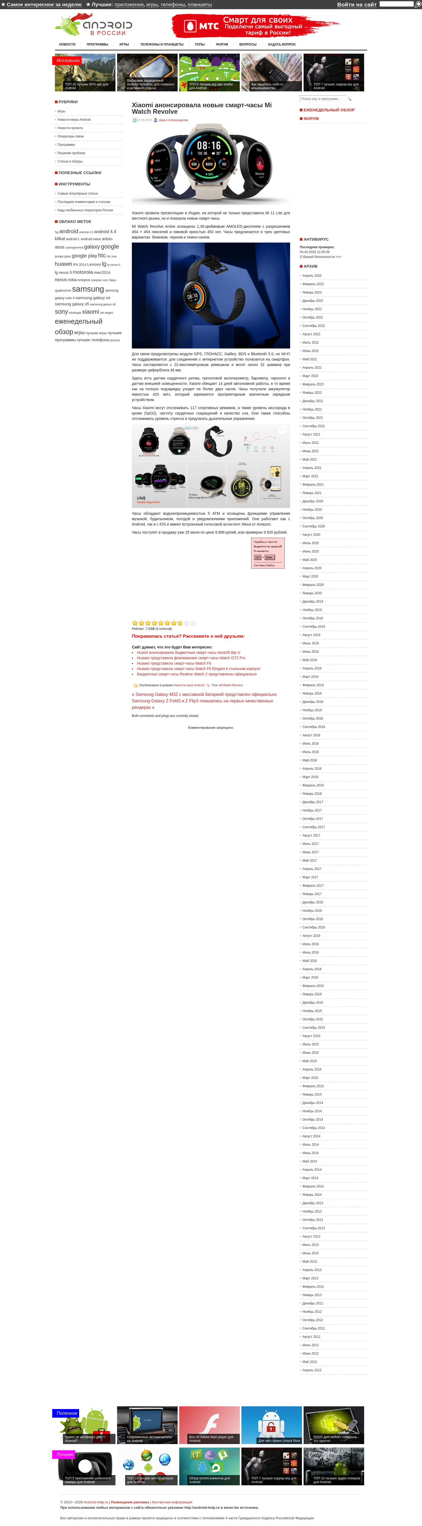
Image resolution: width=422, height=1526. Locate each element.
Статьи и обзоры (70, 161)
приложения (129, 4)
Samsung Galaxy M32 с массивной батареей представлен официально (206, 694)
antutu (107, 239)
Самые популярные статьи (78, 193)
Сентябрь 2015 (314, 1028)
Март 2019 (310, 677)
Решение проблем (71, 153)
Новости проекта (70, 128)
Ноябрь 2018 (312, 710)
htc (102, 255)
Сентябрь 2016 (314, 927)
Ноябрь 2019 (312, 610)
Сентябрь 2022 (314, 326)
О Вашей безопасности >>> (320, 257)
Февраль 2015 (313, 1086)
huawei (63, 264)
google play (84, 255)
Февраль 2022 (313, 384)
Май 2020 (310, 560)
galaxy (92, 247)
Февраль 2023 (313, 284)
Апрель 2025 (312, 276)
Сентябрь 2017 (314, 827)
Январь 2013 (312, 1295)
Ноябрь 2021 (312, 409)
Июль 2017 (311, 844)
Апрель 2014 (312, 1170)
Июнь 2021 (311, 451)
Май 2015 (310, 1061)
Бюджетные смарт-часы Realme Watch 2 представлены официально (197, 674)
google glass (63, 256)
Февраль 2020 (313, 585)
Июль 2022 (311, 342)
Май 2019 (310, 660)
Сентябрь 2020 (314, 526)
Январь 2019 (312, 693)
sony (61, 311)
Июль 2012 (311, 1345)
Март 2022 (310, 376)
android (68, 231)
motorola (83, 272)
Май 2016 (310, 961)
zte (102, 312)
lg (104, 264)
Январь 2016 (312, 994)
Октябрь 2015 (313, 1019)
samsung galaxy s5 (72, 304)
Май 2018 (310, 760)
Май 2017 (310, 860)
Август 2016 (311, 936)
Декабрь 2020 (313, 501)
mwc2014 (102, 272)
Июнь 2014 (311, 1153)
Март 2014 (310, 1178)
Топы (200, 44)
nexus (61, 279)
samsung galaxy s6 (102, 304)
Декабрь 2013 (313, 1203)
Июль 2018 (311, 743)
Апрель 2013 (312, 1270)
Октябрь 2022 (313, 317)
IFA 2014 (79, 265)
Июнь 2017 (311, 852)
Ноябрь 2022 (312, 309)
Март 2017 (310, 877)
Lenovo (94, 264)
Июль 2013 (311, 1245)
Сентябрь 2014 (314, 1128)
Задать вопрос (282, 44)
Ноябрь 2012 (312, 1312)
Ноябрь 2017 (312, 810)
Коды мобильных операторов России (85, 210)
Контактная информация (172, 1502)
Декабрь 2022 (313, 301)
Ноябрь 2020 (312, 510)
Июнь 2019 (311, 652)
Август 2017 (311, 835)
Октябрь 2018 (313, 718)
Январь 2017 (312, 894)
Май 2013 (310, 1261)
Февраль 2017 (313, 886)
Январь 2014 (312, 1195)
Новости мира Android (74, 120)
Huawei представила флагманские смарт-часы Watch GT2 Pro (191, 658)
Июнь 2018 (311, 752)
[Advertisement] (177, 581)
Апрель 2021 (312, 468)
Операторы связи (71, 136)
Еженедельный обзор (329, 110)
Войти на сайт (357, 4)
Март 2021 (310, 476)
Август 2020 (311, 535)
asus (59, 247)
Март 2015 (310, 1078)
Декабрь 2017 (313, 802)
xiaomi (90, 311)
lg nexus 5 (63, 272)
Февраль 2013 (313, 1287)
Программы (97, 44)
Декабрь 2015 (313, 1002)
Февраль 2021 (313, 484)
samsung (88, 288)
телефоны (172, 4)
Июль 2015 (311, 1044)
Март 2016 (310, 977)
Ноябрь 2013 (312, 1211)
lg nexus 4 (113, 264)
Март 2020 (310, 576)
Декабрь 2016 (313, 902)
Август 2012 (311, 1337)
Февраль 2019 (313, 685)
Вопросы (247, 44)
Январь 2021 (312, 493)
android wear (91, 239)
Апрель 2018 (312, 769)
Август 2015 (311, 1036)
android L (73, 239)
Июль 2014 (311, 1145)
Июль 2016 (311, 944)
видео (109, 312)
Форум (222, 44)
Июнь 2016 (311, 952)
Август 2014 (311, 1136)
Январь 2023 (312, 292)
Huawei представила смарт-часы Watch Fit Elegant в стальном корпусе (199, 669)
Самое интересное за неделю (44, 4)
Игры (124, 44)
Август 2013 (311, 1236)
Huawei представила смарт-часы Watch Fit (174, 663)
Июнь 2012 (311, 1353)
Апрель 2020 (312, 568)
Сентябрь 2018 (314, 727)
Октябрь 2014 (313, 1119)
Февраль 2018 (313, 785)
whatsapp (75, 312)
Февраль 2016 (313, 986)
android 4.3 (86, 232)
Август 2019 (311, 635)
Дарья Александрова (173, 120)
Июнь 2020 (311, 551)
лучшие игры (96, 333)
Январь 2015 (312, 1094)
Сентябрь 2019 (314, 627)
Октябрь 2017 (313, 819)
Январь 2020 (312, 593)
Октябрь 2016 (313, 919)
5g (56, 232)
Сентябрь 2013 (314, 1228)
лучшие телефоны (93, 340)
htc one (112, 256)
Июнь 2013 (311, 1253)
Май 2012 (310, 1362)
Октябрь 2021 (313, 418)
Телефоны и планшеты (162, 44)
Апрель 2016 (312, 969)
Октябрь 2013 (313, 1220)
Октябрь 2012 (313, 1320)
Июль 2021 (311, 443)
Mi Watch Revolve (231, 685)
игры (152, 4)
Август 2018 (311, 735)
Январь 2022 (312, 393)
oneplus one (99, 280)
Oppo (112, 280)
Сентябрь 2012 (314, 1328)
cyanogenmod (74, 247)
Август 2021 (311, 434)
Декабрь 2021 (313, 401)
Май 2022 (310, 359)
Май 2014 (310, 1161)
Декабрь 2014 (313, 1103)
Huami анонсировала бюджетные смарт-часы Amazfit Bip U (188, 652)
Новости (67, 44)
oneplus (84, 280)
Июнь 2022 (311, 351)
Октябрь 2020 (313, 518)
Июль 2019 (311, 643)
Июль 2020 (311, 543)
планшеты (200, 4)
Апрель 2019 (312, 668)
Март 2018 (310, 777)
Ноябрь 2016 (312, 911)
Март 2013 (310, 1278)
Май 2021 (310, 459)
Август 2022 (311, 334)
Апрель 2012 (312, 1370)
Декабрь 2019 (313, 601)
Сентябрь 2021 (314, 426)
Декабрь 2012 (313, 1303)
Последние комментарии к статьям (84, 202)
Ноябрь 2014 (312, 1111)
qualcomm (63, 290)
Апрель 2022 (312, 368)
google (110, 246)
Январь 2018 (312, 794)
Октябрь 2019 (313, 618)
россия (115, 340)
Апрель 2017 (312, 869)
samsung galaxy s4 (92, 297)
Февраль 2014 (313, 1186)
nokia (72, 280)
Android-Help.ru (96, 1502)
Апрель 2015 (312, 1069)
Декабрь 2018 (313, 702)
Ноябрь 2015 (312, 1011)
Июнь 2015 (311, 1053)
